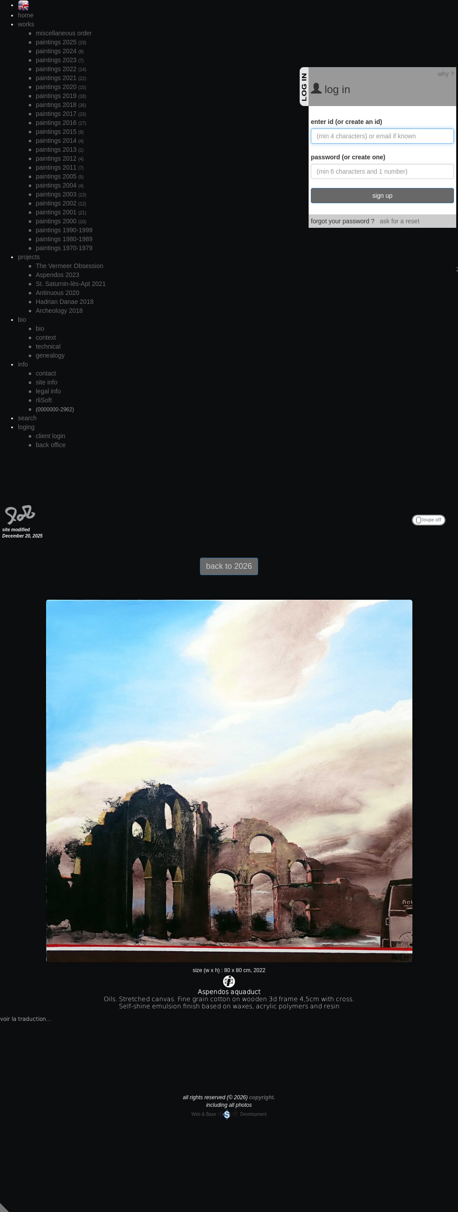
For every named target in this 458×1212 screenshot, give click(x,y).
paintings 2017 (61, 113)
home (26, 15)
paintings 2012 (60, 158)
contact (46, 373)
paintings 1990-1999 (64, 230)
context (46, 337)
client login (50, 436)
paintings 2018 (61, 104)
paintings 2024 (60, 51)
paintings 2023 (60, 60)
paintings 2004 (60, 185)
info (23, 364)
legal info (48, 391)
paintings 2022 (61, 69)
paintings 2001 (61, 212)
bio (22, 319)
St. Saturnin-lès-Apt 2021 (71, 283)
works (26, 24)
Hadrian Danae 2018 (64, 301)
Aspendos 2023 (57, 274)
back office (51, 444)
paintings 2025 (61, 42)
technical (48, 346)
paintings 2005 (60, 176)
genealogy (50, 355)
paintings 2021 (61, 77)
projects (29, 256)
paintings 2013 (60, 149)
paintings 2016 (61, 122)
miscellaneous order (64, 33)
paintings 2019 (61, 95)
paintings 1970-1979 (64, 248)
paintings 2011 (60, 167)
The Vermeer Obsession (69, 265)
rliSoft (44, 400)
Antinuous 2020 (57, 292)
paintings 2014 (60, 140)
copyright (261, 1097)
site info (46, 382)
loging (26, 427)
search (27, 418)
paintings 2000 (61, 221)
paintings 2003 (61, 194)
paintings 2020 (61, 86)
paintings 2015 (60, 131)
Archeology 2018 (59, 310)
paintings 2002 (61, 203)
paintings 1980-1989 (64, 239)
